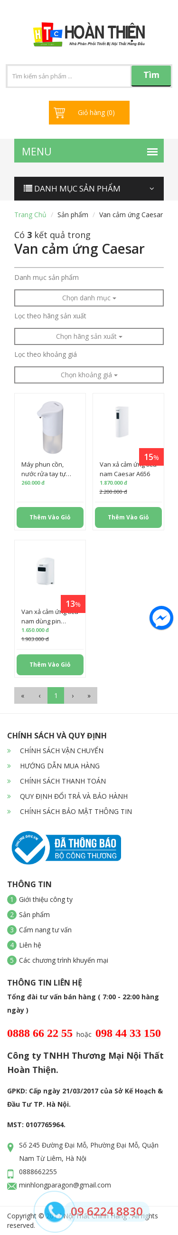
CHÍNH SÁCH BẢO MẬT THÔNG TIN (69, 811)
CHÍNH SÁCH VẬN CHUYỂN (55, 750)
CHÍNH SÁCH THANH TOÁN (56, 780)
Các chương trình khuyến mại (63, 960)
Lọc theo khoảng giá (45, 354)
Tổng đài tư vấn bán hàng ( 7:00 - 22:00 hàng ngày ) (83, 1003)
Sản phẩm (72, 214)
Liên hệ (30, 944)
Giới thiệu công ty (46, 899)
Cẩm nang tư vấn (45, 929)
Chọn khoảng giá (89, 374)
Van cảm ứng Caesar (131, 214)
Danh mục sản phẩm (46, 277)
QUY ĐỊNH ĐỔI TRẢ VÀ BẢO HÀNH (67, 796)
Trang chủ (30, 214)
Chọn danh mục (89, 297)
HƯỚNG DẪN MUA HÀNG (53, 765)
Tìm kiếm (151, 77)
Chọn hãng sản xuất (89, 336)
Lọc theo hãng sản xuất (50, 315)
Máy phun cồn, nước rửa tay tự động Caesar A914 (47, 474)
